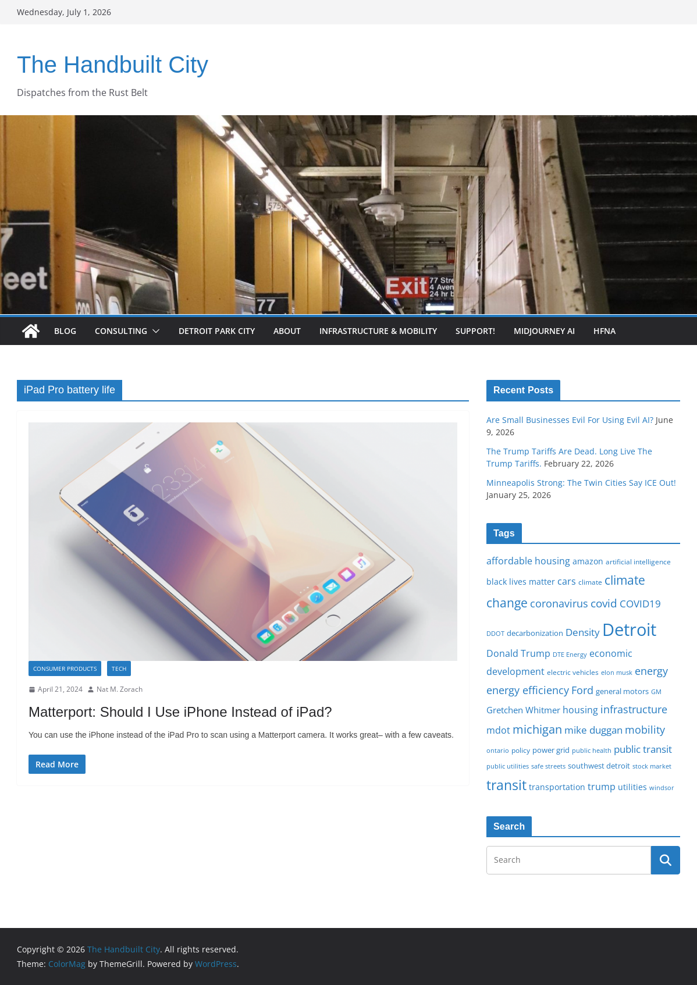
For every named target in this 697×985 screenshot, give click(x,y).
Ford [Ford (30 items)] (582, 689)
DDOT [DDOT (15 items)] (495, 633)
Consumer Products (65, 668)
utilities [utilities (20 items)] (632, 786)
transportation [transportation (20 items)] (557, 786)
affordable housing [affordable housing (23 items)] (528, 560)
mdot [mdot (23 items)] (498, 730)
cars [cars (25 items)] (566, 581)
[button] (153, 331)
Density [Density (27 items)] (583, 632)
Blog (65, 330)
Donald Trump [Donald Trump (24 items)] (518, 653)
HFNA (604, 330)
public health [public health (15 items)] (591, 750)
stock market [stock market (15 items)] (651, 766)
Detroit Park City (217, 330)
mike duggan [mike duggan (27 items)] (593, 730)
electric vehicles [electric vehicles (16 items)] (573, 672)
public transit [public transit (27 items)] (643, 749)
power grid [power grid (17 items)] (551, 750)
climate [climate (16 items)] (590, 581)
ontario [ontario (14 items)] (497, 750)
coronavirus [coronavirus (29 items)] (559, 603)
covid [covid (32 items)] (604, 603)
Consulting (121, 330)
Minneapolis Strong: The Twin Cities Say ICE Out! (581, 482)
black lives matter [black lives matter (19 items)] (520, 581)
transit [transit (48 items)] (506, 785)
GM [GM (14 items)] (656, 692)
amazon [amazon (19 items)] (587, 561)
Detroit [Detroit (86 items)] (629, 629)
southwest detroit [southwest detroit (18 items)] (599, 765)
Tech (119, 668)
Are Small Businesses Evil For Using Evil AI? (569, 419)
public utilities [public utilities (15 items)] (507, 766)
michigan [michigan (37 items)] (537, 729)
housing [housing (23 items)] (580, 709)
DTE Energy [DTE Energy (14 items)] (570, 654)
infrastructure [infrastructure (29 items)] (633, 709)
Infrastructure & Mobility (378, 330)
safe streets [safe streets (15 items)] (548, 766)
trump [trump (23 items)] (602, 786)
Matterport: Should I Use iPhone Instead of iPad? (180, 712)
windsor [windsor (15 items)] (661, 787)
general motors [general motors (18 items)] (622, 691)
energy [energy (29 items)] (651, 671)
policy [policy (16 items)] (520, 750)
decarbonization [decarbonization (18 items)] (535, 633)
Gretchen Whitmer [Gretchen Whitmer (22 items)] (523, 710)
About (287, 330)
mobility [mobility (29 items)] (645, 730)
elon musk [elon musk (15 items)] (616, 672)
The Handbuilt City (112, 64)
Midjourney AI (544, 330)
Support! (475, 330)
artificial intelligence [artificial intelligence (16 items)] (638, 561)
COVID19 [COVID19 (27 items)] (640, 603)
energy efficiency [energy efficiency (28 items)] (527, 690)
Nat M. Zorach (120, 689)
